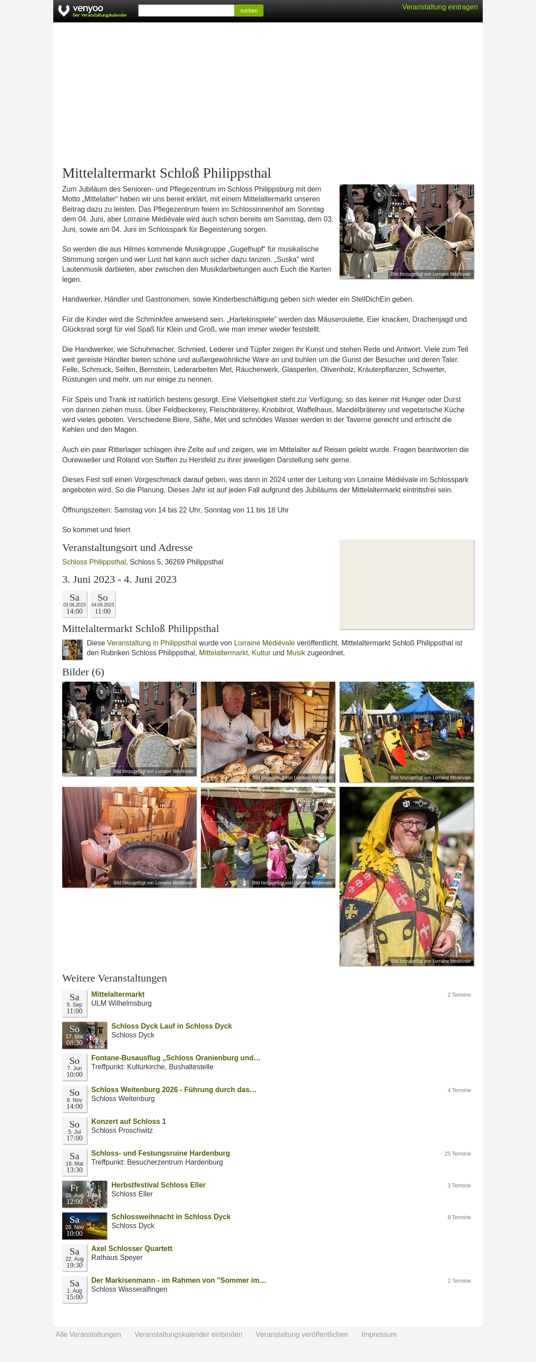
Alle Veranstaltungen (88, 1334)
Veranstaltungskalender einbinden (188, 1334)
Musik (295, 653)
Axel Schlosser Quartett (131, 1248)
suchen (249, 11)
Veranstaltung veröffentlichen (302, 1334)
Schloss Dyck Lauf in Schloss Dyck (171, 1026)
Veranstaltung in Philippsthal (152, 643)
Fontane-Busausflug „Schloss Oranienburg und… (176, 1058)
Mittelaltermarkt (223, 653)
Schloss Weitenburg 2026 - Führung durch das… (174, 1089)
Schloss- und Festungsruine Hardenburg (160, 1153)
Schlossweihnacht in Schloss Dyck (171, 1217)
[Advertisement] (268, 94)
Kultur (261, 653)
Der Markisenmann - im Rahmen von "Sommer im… (179, 1280)
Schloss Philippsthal (94, 562)
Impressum (379, 1334)
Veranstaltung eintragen (440, 7)
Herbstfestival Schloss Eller (158, 1185)
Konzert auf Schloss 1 (128, 1121)
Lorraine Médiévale (264, 643)
